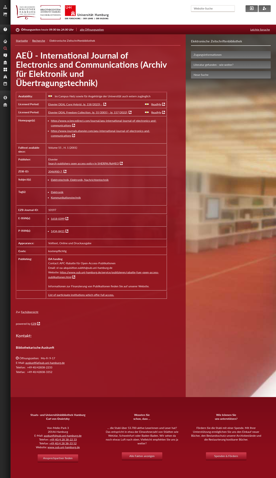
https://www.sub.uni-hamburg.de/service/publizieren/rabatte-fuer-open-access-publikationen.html (103, 275)
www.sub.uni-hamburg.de (64, 447)
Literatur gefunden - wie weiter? (213, 64)
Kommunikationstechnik (66, 197)
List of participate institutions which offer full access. (81, 294)
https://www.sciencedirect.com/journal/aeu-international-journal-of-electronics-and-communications (103, 123)
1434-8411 (58, 231)
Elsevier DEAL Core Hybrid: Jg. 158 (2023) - (75, 104)
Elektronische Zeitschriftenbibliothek (216, 41)
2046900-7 (55, 171)
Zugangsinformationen (208, 54)
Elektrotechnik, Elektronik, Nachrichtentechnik (80, 179)
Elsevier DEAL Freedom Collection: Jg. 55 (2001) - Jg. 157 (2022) (88, 112)
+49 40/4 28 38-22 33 (63, 439)
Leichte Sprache (260, 29)
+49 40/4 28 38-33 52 (63, 443)
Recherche (38, 40)
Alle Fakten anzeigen (142, 456)
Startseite (22, 40)
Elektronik (57, 192)
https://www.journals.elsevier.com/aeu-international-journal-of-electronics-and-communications (100, 133)
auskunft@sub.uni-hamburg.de (62, 435)
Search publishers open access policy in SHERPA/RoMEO (83, 163)
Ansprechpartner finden (58, 458)
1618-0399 (58, 218)
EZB (33, 323)
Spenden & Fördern (226, 456)
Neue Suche (201, 74)
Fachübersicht (29, 312)
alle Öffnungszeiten (92, 29)
